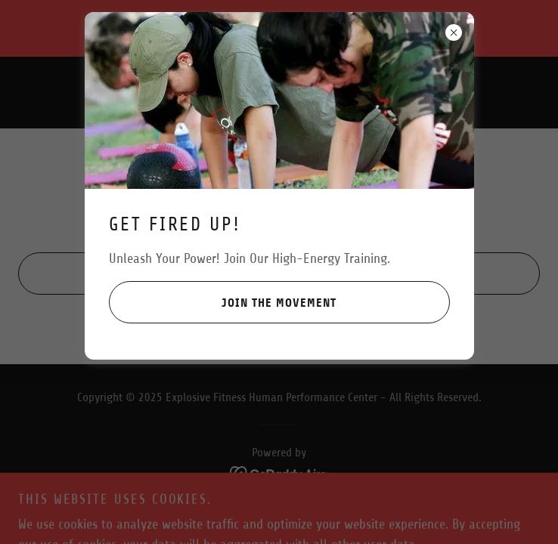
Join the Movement (223, 302)
